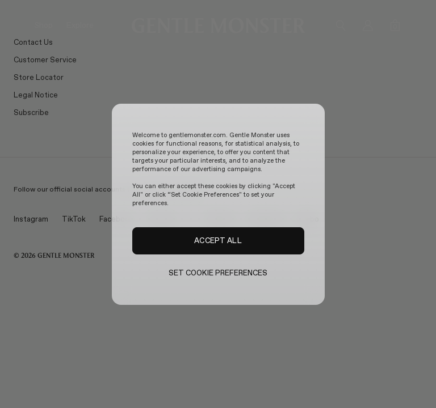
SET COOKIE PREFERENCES (218, 273)
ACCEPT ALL (217, 240)
